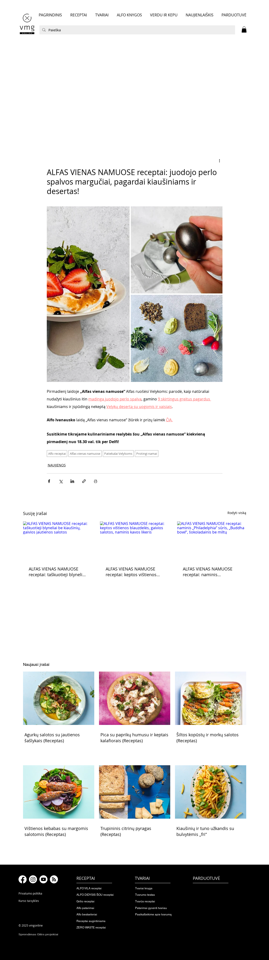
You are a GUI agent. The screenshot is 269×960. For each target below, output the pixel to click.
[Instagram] (33, 879)
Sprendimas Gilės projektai (38, 934)
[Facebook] (23, 879)
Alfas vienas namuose (85, 453)
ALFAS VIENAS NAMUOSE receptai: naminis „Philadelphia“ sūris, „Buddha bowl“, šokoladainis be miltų (211, 571)
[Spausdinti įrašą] (95, 481)
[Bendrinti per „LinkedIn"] (72, 481)
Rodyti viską (236, 512)
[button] (244, 29)
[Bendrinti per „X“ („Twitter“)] (60, 481)
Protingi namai (146, 453)
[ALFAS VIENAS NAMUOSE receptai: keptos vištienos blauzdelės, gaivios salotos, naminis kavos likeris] (134, 540)
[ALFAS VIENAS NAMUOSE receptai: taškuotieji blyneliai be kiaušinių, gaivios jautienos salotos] (57, 540)
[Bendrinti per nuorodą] (84, 481)
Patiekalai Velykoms (118, 453)
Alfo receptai (57, 453)
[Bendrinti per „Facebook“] (49, 481)
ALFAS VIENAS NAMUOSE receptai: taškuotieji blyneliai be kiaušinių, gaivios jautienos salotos (57, 571)
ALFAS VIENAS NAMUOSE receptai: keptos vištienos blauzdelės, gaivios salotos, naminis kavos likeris (133, 571)
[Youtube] (43, 879)
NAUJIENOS (57, 465)
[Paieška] (136, 29)
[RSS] (54, 879)
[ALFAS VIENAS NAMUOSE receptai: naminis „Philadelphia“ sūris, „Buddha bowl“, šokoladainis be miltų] (211, 540)
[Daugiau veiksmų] (219, 160)
